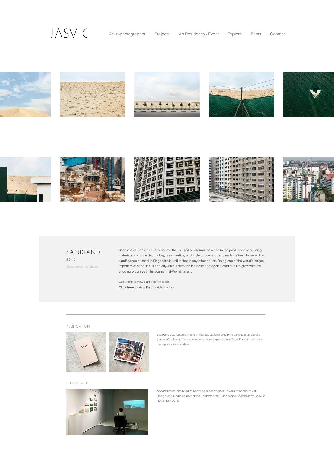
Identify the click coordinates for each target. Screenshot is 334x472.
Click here (126, 282)
